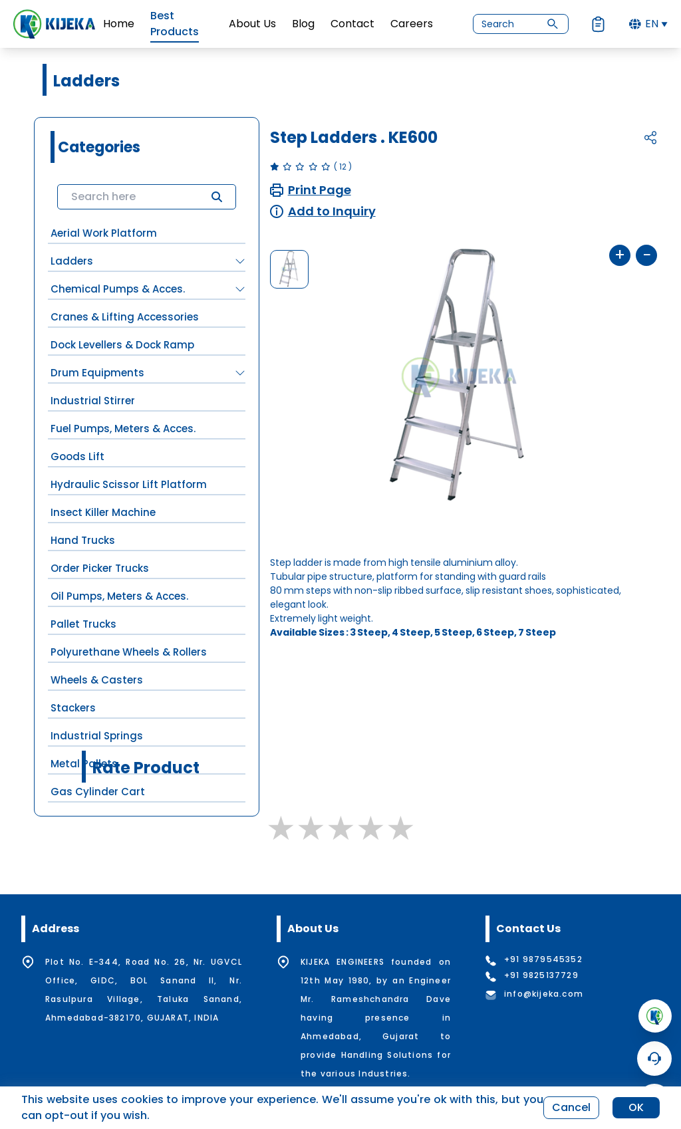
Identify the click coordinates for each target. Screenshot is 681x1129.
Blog (303, 23)
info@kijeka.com (543, 994)
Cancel (571, 1107)
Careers (411, 23)
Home (118, 23)
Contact (352, 23)
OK (636, 1107)
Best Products (174, 23)
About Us (252, 23)
